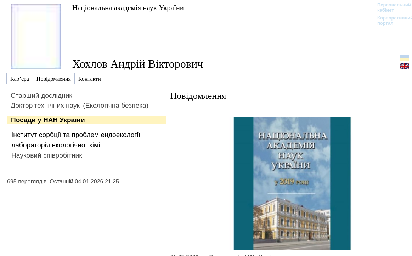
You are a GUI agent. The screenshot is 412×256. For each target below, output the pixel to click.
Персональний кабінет (390, 7)
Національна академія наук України (128, 8)
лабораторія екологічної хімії (56, 145)
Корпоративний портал (390, 20)
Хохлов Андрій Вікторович (137, 63)
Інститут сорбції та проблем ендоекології (75, 134)
